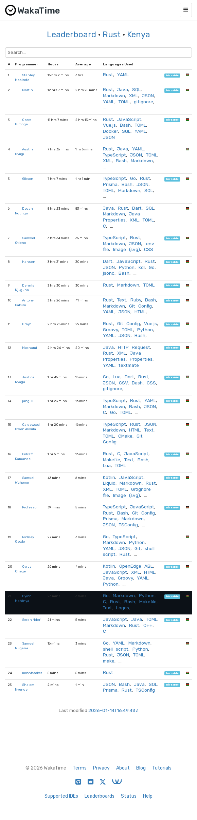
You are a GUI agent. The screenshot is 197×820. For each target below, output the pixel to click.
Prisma (110, 184)
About (123, 768)
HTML (140, 311)
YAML (123, 74)
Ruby (135, 299)
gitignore (143, 101)
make (108, 661)
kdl (142, 267)
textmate (129, 365)
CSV (123, 382)
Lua (117, 376)
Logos (122, 607)
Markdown (114, 95)
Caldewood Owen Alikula (27, 427)
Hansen (28, 262)
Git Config (140, 306)
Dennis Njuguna (24, 287)
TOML (124, 101)
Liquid (109, 483)
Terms (80, 768)
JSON (148, 95)
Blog (141, 768)
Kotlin (109, 477)
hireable (172, 75)
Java (122, 89)
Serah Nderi (31, 620)
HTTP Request (134, 347)
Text (121, 299)
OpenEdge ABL (136, 566)
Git (138, 548)
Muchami (29, 348)
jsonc (108, 273)
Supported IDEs (61, 796)
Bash (125, 125)
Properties (141, 359)
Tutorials (162, 768)
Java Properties (121, 217)
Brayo (26, 324)
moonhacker (32, 673)
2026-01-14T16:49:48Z (113, 710)
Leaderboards (99, 796)
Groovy (110, 329)
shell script (115, 649)
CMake (125, 436)
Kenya (138, 34)
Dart (137, 208)
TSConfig (128, 524)
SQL (136, 89)
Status (129, 796)
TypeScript (114, 154)
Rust (112, 34)
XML (133, 95)
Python (127, 267)
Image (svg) (126, 249)
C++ (148, 625)
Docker (110, 131)
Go (133, 178)
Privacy (101, 768)
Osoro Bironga (23, 122)
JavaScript (129, 119)
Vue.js (109, 125)
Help (148, 796)
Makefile (111, 459)
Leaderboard (71, 34)
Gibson (27, 179)
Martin (27, 90)
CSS (148, 249)
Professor (30, 507)
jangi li (27, 401)
